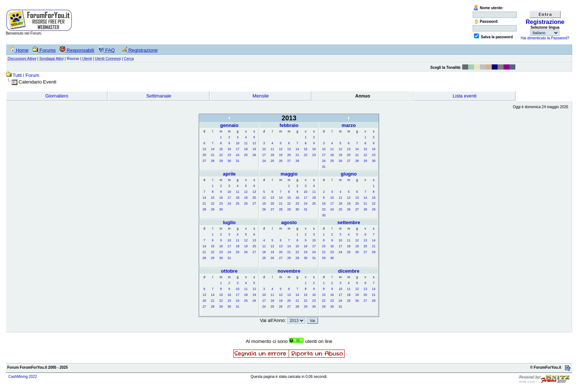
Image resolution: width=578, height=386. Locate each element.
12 (254, 143)
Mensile (261, 96)
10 (237, 143)
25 (245, 155)
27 (204, 161)
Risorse (73, 59)
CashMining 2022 (22, 377)
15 (221, 149)
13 (204, 149)
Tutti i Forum (26, 75)
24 (237, 155)
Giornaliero (57, 96)
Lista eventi (465, 96)
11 (245, 143)
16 (229, 149)
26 (254, 155)
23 (229, 155)
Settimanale (158, 96)
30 (229, 161)
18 (245, 149)
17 (237, 149)
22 (221, 155)
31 (237, 161)
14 (212, 149)
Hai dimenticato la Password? (545, 38)
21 (212, 155)
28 (212, 161)
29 (221, 161)
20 (204, 155)
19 (254, 149)
